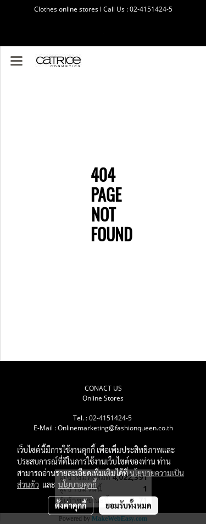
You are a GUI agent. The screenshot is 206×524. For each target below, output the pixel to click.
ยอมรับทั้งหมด (128, 505)
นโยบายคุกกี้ (77, 484)
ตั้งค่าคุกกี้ (70, 505)
